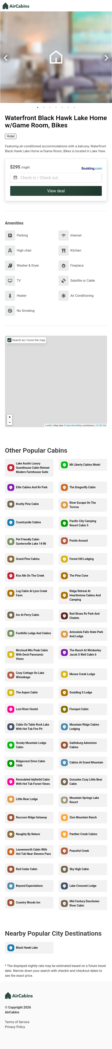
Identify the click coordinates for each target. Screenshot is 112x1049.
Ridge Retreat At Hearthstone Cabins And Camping (85, 595)
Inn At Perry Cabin (27, 614)
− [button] (10, 422)
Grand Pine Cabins (28, 559)
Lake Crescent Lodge (82, 885)
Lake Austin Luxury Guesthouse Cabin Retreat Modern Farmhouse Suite (32, 468)
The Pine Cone (78, 575)
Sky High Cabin (79, 869)
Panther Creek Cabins (83, 834)
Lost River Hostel (27, 709)
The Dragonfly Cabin (82, 487)
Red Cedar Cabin (26, 869)
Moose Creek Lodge (82, 674)
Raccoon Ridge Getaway (31, 817)
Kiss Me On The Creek (30, 575)
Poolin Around (78, 540)
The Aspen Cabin (27, 692)
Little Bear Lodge (27, 799)
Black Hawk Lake (27, 947)
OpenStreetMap (74, 425)
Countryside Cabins (28, 522)
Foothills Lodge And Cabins (33, 633)
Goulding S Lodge (80, 692)
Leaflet (48, 425)
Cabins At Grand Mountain (86, 762)
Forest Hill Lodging (81, 559)
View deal (56, 190)
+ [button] (10, 417)
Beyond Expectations (29, 885)
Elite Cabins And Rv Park (31, 487)
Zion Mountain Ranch (83, 817)
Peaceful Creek (79, 850)
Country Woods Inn (28, 902)
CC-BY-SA (100, 425)
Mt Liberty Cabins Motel (84, 464)
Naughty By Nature (28, 834)
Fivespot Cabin (78, 709)
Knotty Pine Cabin (27, 504)
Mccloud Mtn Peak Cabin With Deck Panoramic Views (32, 654)
